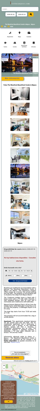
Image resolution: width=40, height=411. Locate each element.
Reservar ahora (12, 357)
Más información (12, 78)
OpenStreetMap (34, 394)
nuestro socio (15, 342)
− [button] (4, 369)
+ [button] (4, 365)
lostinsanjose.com (20, 4)
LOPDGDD (11, 398)
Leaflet (26, 394)
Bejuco (4, 60)
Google (13, 385)
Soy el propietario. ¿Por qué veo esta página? (19, 353)
